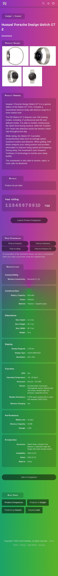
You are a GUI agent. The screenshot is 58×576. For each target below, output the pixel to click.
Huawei (18, 16)
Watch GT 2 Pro (25, 107)
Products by (13, 510)
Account (41, 545)
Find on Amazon (15, 243)
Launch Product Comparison (29, 220)
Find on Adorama (43, 243)
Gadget (8, 16)
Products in (38, 502)
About (51, 541)
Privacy (23, 545)
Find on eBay (15, 249)
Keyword (34, 510)
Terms (15, 545)
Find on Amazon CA (43, 249)
